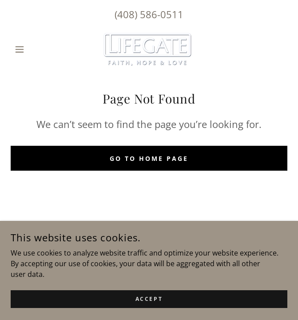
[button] (31, 49)
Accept (149, 299)
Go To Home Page (149, 158)
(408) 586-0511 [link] (149, 14)
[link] (149, 49)
